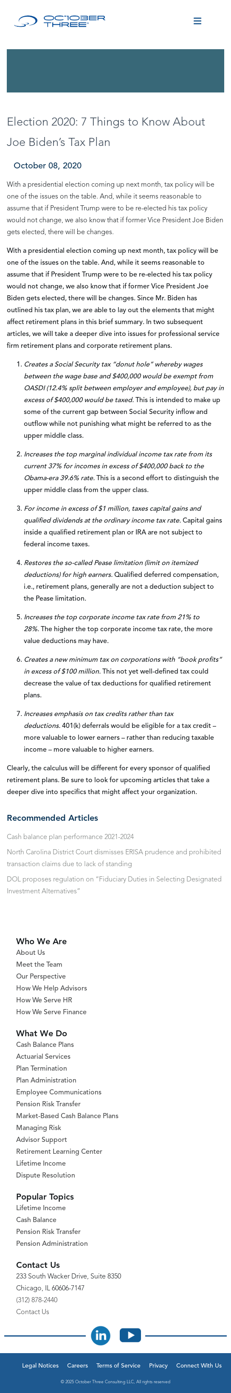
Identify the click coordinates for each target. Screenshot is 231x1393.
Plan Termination (41, 1069)
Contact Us (32, 1312)
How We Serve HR (44, 1000)
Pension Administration (52, 1244)
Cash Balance (36, 1220)
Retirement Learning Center (59, 1152)
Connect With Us (199, 1366)
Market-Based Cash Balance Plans (67, 1116)
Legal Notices (40, 1366)
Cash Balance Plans (45, 1045)
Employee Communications (58, 1092)
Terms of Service (118, 1366)
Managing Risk (38, 1128)
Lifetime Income (41, 1164)
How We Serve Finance (51, 1012)
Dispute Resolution (45, 1175)
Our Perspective (41, 976)
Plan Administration (46, 1080)
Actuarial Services (43, 1057)
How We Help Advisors (51, 988)
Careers (77, 1366)
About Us (30, 953)
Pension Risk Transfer (48, 1104)
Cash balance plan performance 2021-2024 (70, 837)
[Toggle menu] (197, 21)
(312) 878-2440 (36, 1300)
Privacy (158, 1366)
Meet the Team (39, 965)
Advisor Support (41, 1140)
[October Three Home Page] (60, 21)
